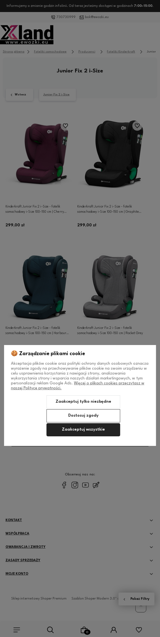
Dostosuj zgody (83, 416)
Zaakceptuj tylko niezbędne (83, 402)
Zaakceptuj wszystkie (83, 430)
